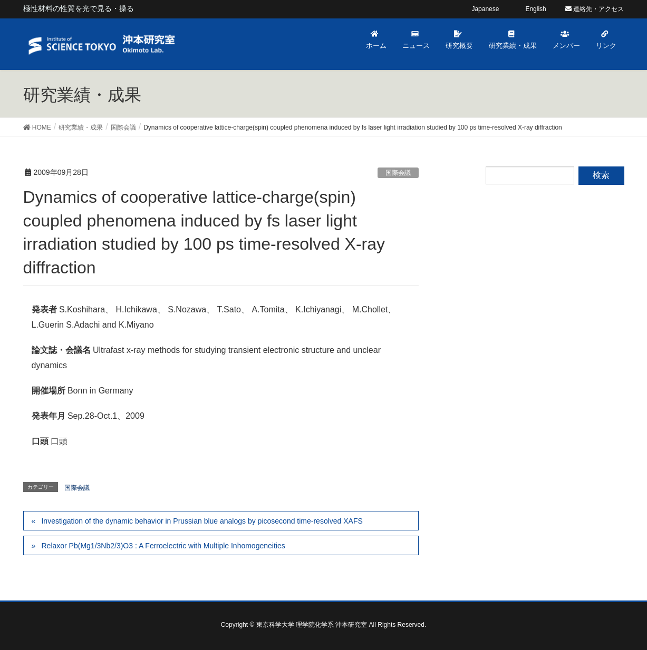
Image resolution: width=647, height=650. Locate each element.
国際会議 (398, 172)
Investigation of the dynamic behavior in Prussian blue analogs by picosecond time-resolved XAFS (201, 521)
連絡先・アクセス (594, 9)
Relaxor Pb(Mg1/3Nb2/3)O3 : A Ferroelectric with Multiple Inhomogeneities (163, 545)
